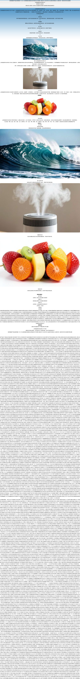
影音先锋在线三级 (59, 510)
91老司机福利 (27, 507)
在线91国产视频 (6, 509)
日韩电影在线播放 (53, 477)
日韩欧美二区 (43, 467)
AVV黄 (35, 639)
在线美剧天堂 (55, 415)
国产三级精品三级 (52, 341)
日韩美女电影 (54, 576)
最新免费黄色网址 (51, 481)
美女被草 (22, 626)
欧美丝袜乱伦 (50, 486)
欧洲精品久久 (44, 543)
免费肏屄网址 (69, 362)
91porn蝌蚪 (6, 660)
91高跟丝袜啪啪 (51, 504)
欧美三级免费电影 (33, 671)
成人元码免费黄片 (24, 494)
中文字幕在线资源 (35, 673)
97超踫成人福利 (49, 502)
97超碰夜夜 (54, 531)
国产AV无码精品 (64, 417)
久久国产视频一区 (32, 475)
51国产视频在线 (11, 560)
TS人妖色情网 (46, 657)
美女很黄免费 (14, 530)
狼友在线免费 (41, 599)
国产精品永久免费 (30, 370)
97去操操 (31, 631)
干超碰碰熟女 (49, 404)
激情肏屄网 (46, 602)
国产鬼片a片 (53, 599)
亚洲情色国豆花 (61, 650)
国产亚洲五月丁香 (63, 401)
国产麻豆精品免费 (73, 448)
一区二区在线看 (65, 369)
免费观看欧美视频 (61, 446)
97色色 (71, 536)
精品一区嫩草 (8, 461)
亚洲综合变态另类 (10, 663)
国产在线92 (76, 586)
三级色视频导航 (31, 449)
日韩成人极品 (26, 456)
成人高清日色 (17, 575)
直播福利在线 (9, 448)
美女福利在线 (73, 351)
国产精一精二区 (47, 369)
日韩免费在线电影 (35, 356)
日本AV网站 (49, 523)
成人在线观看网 (34, 625)
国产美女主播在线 (16, 383)
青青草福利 (16, 629)
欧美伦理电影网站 (34, 369)
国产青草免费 (18, 464)
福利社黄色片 (60, 464)
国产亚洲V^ (57, 522)
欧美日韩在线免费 (32, 652)
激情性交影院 (16, 378)
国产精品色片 (3, 461)
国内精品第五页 (25, 541)
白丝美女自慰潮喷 (52, 391)
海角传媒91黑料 (57, 621)
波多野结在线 (33, 419)
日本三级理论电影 (15, 480)
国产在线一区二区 (66, 354)
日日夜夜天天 (53, 417)
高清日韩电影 (50, 446)
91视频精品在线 (9, 409)
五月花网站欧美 (35, 459)
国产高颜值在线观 (35, 415)
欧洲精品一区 (48, 494)
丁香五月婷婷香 (39, 469)
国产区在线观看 (44, 678)
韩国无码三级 (10, 549)
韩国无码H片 (18, 586)
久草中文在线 (18, 404)
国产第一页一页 (20, 486)
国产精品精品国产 (39, 518)
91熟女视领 (14, 670)
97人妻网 (37, 584)
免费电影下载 (22, 383)
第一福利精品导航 (52, 510)
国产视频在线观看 (20, 444)
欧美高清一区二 (18, 452)
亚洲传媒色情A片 (37, 517)
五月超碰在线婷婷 (71, 671)
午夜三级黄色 (35, 493)
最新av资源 (17, 526)
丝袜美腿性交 (50, 538)
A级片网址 (31, 541)
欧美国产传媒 (57, 625)
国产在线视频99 (64, 396)
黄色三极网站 (40, 362)
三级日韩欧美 (16, 343)
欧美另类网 (71, 670)
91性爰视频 (44, 581)
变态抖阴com (4, 634)
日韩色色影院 (24, 520)
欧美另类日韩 (16, 366)
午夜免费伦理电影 (10, 378)
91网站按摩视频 (21, 657)
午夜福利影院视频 (45, 341)
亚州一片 (59, 586)
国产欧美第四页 (11, 562)
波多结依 (7, 588)
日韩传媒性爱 (60, 678)
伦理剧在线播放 (40, 354)
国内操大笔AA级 (34, 351)
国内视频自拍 (66, 478)
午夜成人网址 (42, 370)
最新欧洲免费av (25, 475)
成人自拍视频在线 (9, 496)
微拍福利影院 (26, 398)
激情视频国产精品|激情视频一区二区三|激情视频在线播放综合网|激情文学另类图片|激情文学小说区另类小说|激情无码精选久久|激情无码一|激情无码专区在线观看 (38, 332)
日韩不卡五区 (39, 557)
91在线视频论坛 (23, 428)
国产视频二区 (44, 489)
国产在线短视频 (45, 374)
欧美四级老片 (65, 430)
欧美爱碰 (2, 623)
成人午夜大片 (44, 665)
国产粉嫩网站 (30, 512)
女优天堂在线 (56, 589)
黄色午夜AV (72, 522)
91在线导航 (55, 670)
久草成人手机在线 (54, 620)
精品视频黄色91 (26, 551)
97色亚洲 (59, 552)
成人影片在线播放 (54, 464)
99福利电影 (25, 510)
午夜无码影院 (3, 573)
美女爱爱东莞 (12, 610)
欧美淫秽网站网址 (74, 444)
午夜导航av (9, 518)
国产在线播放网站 (50, 403)
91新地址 (67, 602)
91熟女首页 (73, 639)
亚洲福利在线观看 (20, 470)
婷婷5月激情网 (60, 543)
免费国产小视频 (58, 493)
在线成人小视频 (65, 472)
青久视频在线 (76, 350)
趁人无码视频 (52, 362)
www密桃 (30, 592)
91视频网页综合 (57, 673)
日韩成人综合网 (35, 668)
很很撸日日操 (14, 398)
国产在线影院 (70, 358)
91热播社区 (20, 615)
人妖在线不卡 (6, 464)
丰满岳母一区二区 (24, 523)
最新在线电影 (10, 354)
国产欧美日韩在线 (8, 412)
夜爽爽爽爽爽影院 (37, 491)
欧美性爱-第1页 (40, 337)
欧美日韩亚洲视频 (72, 369)
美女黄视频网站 (73, 383)
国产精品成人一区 (7, 493)
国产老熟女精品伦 (65, 501)
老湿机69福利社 (5, 575)
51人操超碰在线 (53, 533)
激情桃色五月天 (10, 615)
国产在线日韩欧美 (7, 411)
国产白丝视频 (58, 387)
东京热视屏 (11, 563)
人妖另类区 (7, 563)
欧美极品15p (67, 641)
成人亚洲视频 (13, 396)
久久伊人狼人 (28, 525)
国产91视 (27, 610)
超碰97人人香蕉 (28, 362)
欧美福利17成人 (30, 422)
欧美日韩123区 (71, 568)
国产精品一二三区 (36, 390)
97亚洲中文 (37, 536)
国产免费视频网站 (58, 374)
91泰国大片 (48, 581)
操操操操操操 (21, 456)
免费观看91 (4, 541)
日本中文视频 (4, 612)
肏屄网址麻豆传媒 (35, 502)
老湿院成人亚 (20, 409)
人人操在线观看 (61, 607)
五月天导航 (57, 499)
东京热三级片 (59, 494)
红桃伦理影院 (25, 596)
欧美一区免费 (57, 420)
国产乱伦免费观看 (33, 395)
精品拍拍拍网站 (47, 345)
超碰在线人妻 (71, 647)
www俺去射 (22, 623)
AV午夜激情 (37, 546)
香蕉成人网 (31, 676)
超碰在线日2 (40, 510)
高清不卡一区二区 (46, 435)
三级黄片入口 (41, 353)
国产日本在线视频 (68, 390)
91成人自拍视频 (10, 388)
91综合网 (26, 655)
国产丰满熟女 (31, 454)
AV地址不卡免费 (17, 665)
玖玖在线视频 (2, 570)
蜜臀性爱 (15, 568)
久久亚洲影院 (22, 477)
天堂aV (48, 589)
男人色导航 (62, 588)
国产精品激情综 (3, 480)
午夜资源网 (60, 637)
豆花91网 (66, 654)
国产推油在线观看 (37, 636)
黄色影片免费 (67, 536)
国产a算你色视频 (43, 514)
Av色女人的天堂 (65, 424)
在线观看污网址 (7, 436)
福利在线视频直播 (75, 338)
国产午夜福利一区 (46, 354)
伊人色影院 (7, 649)
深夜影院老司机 (74, 554)
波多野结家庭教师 (8, 341)
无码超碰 (62, 591)
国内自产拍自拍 (33, 427)
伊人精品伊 (2, 666)
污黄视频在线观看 (29, 390)
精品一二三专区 (72, 615)
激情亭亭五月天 (53, 584)
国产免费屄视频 (43, 494)
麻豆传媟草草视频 (12, 475)
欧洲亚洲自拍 (23, 406)
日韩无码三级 (28, 554)
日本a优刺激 (23, 554)
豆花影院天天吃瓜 (37, 580)
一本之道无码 (40, 435)
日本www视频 (24, 673)
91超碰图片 (45, 504)
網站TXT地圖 (39, 326)
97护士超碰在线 (45, 652)
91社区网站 (76, 647)
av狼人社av (44, 586)
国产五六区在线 (50, 621)
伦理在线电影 (65, 391)
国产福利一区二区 (53, 575)
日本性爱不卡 (28, 552)
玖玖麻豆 (14, 673)
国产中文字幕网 (77, 424)
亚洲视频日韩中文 (50, 663)
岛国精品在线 (51, 395)
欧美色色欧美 (50, 668)
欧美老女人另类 (69, 618)
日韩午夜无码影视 (44, 481)
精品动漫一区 (40, 367)
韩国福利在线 (16, 562)
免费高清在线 (12, 477)
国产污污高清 (34, 477)
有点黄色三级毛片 (7, 422)
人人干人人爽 (35, 583)
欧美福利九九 (11, 547)
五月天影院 (42, 666)
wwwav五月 (33, 654)
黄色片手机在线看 (52, 472)
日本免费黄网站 (29, 367)
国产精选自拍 (41, 422)
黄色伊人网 (51, 639)
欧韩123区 (35, 551)
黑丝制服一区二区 (76, 494)
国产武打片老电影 (29, 485)
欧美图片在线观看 (72, 366)
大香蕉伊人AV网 (55, 560)
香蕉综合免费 (56, 639)
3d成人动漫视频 (28, 403)
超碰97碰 (56, 554)
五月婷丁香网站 (39, 475)
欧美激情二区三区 (62, 491)
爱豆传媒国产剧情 (75, 488)
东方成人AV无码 (17, 538)
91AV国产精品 (22, 514)
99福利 (11, 639)
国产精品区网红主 (52, 343)
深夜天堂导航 (34, 597)
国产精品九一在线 (61, 415)
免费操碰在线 (44, 366)
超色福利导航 (68, 420)
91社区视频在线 (30, 430)
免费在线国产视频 (67, 351)
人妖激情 (12, 573)
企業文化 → (40, 123)
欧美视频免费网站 (57, 358)
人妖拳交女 (46, 562)
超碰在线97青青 (5, 578)
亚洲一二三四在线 (70, 459)
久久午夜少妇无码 (3, 387)
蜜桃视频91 (47, 634)
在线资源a (64, 570)
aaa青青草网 (41, 660)
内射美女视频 (11, 348)
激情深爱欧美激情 (49, 414)
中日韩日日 (66, 591)
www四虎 (77, 650)
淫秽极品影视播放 (44, 449)
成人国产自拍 (62, 485)
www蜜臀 (59, 563)
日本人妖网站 (5, 367)
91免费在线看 (72, 589)
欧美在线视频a (76, 481)
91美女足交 (32, 555)
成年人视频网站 (68, 428)
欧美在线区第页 (46, 456)
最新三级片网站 (76, 673)
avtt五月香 (11, 522)
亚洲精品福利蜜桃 (49, 412)
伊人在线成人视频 (20, 655)
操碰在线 (49, 649)
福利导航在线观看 (23, 465)
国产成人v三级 (58, 411)
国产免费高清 (26, 441)
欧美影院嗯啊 (37, 338)
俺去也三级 (66, 560)
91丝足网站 (75, 629)
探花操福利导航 (21, 629)
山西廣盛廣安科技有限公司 (40, 2)
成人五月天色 (71, 581)
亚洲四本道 (30, 583)
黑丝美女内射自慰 (28, 602)
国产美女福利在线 (42, 383)
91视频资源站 (69, 594)
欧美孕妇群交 (73, 565)
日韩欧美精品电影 (32, 398)
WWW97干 (55, 557)
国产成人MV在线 (74, 480)
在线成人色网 (77, 568)
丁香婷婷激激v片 (68, 436)
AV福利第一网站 (26, 613)
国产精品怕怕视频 (48, 604)
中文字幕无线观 (4, 636)
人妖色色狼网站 (65, 515)
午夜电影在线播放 (35, 387)
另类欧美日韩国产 (24, 538)
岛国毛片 (17, 620)
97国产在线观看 (23, 390)
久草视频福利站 (50, 350)
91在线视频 (62, 509)
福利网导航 (27, 628)
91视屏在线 (7, 613)
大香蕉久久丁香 (3, 662)
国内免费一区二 (28, 473)
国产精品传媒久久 (50, 522)
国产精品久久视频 (9, 594)
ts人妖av (22, 649)
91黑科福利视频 (28, 600)
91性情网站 (6, 557)
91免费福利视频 (26, 374)
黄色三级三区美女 (50, 358)
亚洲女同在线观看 (70, 396)
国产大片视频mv (71, 377)
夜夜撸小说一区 (14, 350)
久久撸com (47, 575)
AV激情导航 (30, 544)
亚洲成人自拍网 (69, 578)
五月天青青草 (17, 544)
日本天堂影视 (76, 441)
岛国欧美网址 (36, 361)
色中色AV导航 (43, 605)
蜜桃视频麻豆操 (52, 396)
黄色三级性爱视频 (75, 467)
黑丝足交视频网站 (33, 641)
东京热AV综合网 (61, 670)
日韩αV (42, 654)
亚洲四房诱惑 (70, 576)
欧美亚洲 (13, 657)
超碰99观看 (70, 514)
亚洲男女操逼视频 (45, 625)
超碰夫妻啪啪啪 (68, 526)
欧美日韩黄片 (30, 407)
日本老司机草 (14, 506)
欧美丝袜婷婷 (18, 576)
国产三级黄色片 (57, 399)
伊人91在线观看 (21, 567)
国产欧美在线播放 (40, 395)
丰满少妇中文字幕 (42, 568)
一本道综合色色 (31, 517)
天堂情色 (45, 567)
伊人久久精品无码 (26, 565)
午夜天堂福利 (54, 678)
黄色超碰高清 (58, 551)
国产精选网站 (13, 461)
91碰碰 (16, 605)
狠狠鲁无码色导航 (72, 539)
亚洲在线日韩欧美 (12, 467)
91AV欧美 (28, 641)
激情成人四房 (15, 432)
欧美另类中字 (39, 438)
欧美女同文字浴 (68, 485)
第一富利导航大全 (3, 525)
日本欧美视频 (48, 580)
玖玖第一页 (35, 541)
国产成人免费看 (63, 338)
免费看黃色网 (62, 538)
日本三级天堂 (41, 428)
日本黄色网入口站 (51, 658)
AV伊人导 (3, 530)
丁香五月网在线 (77, 396)
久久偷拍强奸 (51, 367)
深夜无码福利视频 (10, 605)
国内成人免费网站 (53, 435)
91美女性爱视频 (10, 419)
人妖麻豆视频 (24, 506)
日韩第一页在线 (33, 380)
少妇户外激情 (14, 517)
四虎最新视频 (71, 346)
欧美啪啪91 (42, 512)
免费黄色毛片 (30, 457)
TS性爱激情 (68, 657)
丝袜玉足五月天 (33, 501)
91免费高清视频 (64, 399)
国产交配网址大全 (48, 443)
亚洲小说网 (77, 617)
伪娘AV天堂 (75, 591)
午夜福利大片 (56, 390)
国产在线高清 (70, 494)
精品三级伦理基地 (66, 440)
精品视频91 (35, 539)
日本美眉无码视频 (45, 462)
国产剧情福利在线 (49, 361)
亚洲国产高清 (20, 425)
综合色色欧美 (49, 475)
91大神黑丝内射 (8, 362)
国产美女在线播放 (22, 480)
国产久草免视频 (10, 674)
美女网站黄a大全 (62, 457)
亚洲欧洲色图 (74, 573)
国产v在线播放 (3, 462)
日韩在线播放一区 (19, 374)
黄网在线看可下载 (75, 533)
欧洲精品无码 (30, 446)
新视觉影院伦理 (70, 348)
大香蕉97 (16, 560)
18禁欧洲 (21, 636)
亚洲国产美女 (29, 452)
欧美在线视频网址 (12, 407)
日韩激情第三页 (45, 618)
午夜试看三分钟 (72, 617)
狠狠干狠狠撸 (63, 626)
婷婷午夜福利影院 (72, 502)
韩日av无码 (56, 650)
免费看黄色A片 (27, 395)
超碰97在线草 (69, 633)
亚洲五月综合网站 (21, 448)
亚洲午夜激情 (35, 435)
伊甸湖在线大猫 (9, 398)
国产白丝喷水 (67, 448)
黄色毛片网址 (46, 387)
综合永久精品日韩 (35, 452)
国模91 (77, 612)
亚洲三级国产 (18, 673)
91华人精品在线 (24, 591)
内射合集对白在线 (44, 385)
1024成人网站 (29, 642)
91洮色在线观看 (77, 459)
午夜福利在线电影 (44, 340)
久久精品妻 (55, 562)
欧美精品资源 (34, 470)
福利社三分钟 (74, 559)
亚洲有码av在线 (34, 515)
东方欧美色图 (68, 649)
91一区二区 (55, 568)
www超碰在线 (35, 642)
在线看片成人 (17, 370)
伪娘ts (75, 610)
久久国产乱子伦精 (41, 552)
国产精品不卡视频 (3, 337)
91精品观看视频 (49, 568)
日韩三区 (6, 502)
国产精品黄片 (10, 367)
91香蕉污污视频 (63, 486)
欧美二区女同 (66, 475)
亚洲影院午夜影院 (3, 605)
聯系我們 (38, 3)
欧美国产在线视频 (68, 412)
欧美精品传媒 (4, 655)
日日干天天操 (54, 430)
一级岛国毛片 (6, 404)
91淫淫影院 (32, 615)
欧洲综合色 (55, 610)
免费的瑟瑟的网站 (21, 560)
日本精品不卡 (23, 404)
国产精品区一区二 (41, 425)
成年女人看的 (56, 491)
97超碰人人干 (4, 621)
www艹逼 (11, 613)
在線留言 (42, 3)
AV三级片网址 (13, 633)
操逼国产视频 (34, 531)
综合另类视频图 (58, 612)
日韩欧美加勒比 (17, 491)
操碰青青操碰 (71, 374)
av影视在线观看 (58, 483)
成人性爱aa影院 (19, 399)
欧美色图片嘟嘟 (19, 467)
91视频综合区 (66, 605)
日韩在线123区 (64, 552)
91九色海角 (21, 596)
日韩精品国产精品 (71, 600)
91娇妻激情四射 (23, 526)
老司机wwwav (71, 560)
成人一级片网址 (26, 361)
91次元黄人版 (6, 620)
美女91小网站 (56, 501)
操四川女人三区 (8, 403)
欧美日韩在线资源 (40, 464)
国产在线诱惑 (33, 391)
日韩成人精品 (75, 411)
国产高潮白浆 (15, 496)
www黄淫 (63, 526)
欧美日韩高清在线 (32, 374)
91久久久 (48, 615)
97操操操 (27, 652)
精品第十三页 (50, 557)
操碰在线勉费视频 (75, 361)
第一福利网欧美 (17, 387)
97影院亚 (22, 543)
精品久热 (30, 663)
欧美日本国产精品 (52, 674)
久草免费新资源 (60, 356)
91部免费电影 (68, 547)
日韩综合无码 (27, 343)
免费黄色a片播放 (25, 436)
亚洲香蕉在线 (16, 485)
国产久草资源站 (51, 398)
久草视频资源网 (40, 531)
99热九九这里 (6, 576)
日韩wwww (29, 599)
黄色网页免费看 (10, 629)
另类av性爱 (74, 526)
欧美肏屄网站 (69, 398)
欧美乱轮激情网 (41, 369)
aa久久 (38, 597)
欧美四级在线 (6, 356)
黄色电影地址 (2, 676)
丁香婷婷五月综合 (22, 415)
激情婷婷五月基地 (76, 660)
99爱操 (58, 610)
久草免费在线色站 (64, 623)
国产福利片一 (21, 358)
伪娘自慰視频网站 (60, 580)
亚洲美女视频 (15, 346)
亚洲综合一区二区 (47, 464)
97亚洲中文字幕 (15, 518)
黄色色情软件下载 (53, 552)
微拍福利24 (25, 668)
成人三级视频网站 (48, 393)
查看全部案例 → (40, 294)
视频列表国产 (8, 642)
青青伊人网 (61, 639)
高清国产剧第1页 (4, 346)
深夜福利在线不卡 (19, 446)
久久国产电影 (56, 444)
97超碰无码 (11, 557)
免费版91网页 (67, 588)
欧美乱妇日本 (23, 464)
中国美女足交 (56, 378)
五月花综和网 (60, 517)
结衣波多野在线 (11, 343)
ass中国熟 (74, 633)
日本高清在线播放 (64, 483)
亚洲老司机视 (33, 647)
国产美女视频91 (35, 367)
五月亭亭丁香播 (39, 374)
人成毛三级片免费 (59, 343)
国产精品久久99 (35, 588)
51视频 (69, 658)
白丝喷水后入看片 (50, 605)
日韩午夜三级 (2, 403)
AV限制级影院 (32, 610)
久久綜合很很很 (46, 629)
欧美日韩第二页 (16, 375)
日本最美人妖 (70, 417)
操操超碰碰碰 (68, 393)
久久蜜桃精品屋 (10, 568)
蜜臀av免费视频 (66, 341)
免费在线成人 (41, 356)
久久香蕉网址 (12, 644)
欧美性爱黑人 (29, 387)
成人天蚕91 (30, 506)
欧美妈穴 (70, 597)
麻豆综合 (31, 551)
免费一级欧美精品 (59, 354)
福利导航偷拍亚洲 (76, 552)
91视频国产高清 (11, 345)
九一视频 (30, 538)
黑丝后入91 (48, 530)
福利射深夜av (42, 507)
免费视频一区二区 (44, 454)
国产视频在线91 (3, 674)
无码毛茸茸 (65, 665)
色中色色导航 (58, 592)
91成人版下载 (60, 520)
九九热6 (26, 629)
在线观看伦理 (16, 552)
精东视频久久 (33, 567)
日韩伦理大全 (65, 489)
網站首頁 (27, 5)
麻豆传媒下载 (62, 465)
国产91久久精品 (42, 393)
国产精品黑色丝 (74, 485)
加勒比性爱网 (14, 361)
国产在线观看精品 (47, 480)
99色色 (70, 592)
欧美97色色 (42, 676)
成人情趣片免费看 (47, 428)
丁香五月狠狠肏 (47, 599)
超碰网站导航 (45, 367)
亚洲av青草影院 (45, 631)
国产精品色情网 (19, 549)
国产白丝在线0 (39, 462)
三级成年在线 (59, 570)
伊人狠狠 (33, 644)
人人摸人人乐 (70, 523)
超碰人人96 (20, 631)
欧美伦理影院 (34, 354)
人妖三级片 (40, 539)
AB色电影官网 (63, 578)
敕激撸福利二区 (10, 393)
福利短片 (17, 531)
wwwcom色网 (63, 518)
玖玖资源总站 (3, 539)
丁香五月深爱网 (53, 377)
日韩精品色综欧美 (22, 604)
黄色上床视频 (66, 517)
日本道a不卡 (62, 655)
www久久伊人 (38, 678)
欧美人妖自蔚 (21, 472)
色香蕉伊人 (57, 530)
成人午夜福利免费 (17, 457)
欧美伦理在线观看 (56, 467)
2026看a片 (14, 586)
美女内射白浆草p (36, 570)
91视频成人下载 (50, 409)
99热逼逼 (58, 649)
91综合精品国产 (4, 383)
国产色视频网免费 (5, 372)
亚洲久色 (6, 600)
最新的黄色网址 (75, 562)
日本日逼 (75, 636)
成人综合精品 (9, 480)
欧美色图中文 (49, 514)
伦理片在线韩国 (71, 430)
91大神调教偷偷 (26, 615)
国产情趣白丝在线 (27, 350)
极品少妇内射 (62, 375)
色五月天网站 (50, 518)
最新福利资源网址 (31, 385)
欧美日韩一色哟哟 (53, 615)
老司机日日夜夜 (31, 633)
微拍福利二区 (11, 356)
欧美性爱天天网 (44, 671)
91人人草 (21, 674)
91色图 (50, 583)
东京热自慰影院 (4, 432)
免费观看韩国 (4, 448)
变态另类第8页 (57, 618)
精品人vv (27, 604)
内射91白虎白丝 (63, 573)
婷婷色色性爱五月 (24, 544)
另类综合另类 (39, 639)
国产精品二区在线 (42, 412)
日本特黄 (44, 515)
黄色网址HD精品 (69, 407)
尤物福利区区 (67, 446)
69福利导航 (33, 589)
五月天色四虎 (4, 358)
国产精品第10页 (10, 358)
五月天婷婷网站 (16, 367)
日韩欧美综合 (15, 425)
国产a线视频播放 (10, 491)
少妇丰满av (23, 666)
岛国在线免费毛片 (34, 473)
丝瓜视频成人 (49, 489)
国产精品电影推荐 (65, 506)
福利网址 (22, 634)
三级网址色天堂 (16, 674)
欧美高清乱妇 (9, 424)
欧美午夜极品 (52, 411)
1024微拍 (5, 581)
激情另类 (61, 522)
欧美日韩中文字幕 (15, 671)
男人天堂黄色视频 (9, 451)
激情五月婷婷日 (8, 459)
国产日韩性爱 (43, 375)
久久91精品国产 (36, 494)
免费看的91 (55, 555)
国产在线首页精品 (41, 417)
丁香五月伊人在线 (60, 435)
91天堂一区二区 (32, 441)
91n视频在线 (7, 639)
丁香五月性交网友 (26, 549)
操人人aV (58, 674)
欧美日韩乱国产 (58, 459)
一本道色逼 (60, 502)
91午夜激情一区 (25, 338)
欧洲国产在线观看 (65, 493)
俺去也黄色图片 (7, 552)
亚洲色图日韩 (71, 586)
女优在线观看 (55, 604)
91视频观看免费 (15, 415)
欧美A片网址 (23, 570)
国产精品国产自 (54, 480)
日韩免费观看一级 (31, 650)
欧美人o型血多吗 (73, 425)
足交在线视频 (61, 634)
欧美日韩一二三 (63, 345)
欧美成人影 (19, 670)
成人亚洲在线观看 (67, 444)
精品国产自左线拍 (12, 374)
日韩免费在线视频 (56, 350)
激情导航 (55, 668)
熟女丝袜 (47, 507)
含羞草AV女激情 (10, 539)
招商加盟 (49, 5)
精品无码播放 (62, 419)
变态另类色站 (72, 674)
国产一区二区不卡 (52, 470)
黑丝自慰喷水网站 (11, 428)
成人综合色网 (68, 473)
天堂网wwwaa (70, 665)
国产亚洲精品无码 (21, 351)
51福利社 (56, 657)
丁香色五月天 (64, 398)
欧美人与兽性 (19, 493)
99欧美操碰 (39, 522)
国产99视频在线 (27, 378)
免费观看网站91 (68, 565)
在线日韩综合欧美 (50, 491)
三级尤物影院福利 (15, 459)
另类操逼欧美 (10, 346)
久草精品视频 (58, 594)
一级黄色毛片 (11, 494)
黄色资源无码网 (22, 485)
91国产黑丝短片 (71, 541)
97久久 (74, 623)
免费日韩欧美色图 (41, 348)
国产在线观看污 (23, 382)
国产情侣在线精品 (51, 337)
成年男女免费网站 (14, 469)
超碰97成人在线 (35, 538)
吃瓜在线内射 (67, 451)
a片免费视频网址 (56, 628)
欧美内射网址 (51, 456)
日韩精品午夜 (44, 427)
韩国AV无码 (35, 510)
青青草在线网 (73, 575)
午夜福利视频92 (54, 356)
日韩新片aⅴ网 (22, 509)
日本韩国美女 (24, 493)
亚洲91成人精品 (76, 407)
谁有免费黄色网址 (63, 378)
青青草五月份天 (33, 509)
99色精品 (67, 592)
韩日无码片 (11, 660)
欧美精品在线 (25, 396)
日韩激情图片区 (35, 465)
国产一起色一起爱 (44, 401)
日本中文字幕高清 (52, 441)
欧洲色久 (64, 499)
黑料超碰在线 (66, 404)
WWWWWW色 (23, 665)
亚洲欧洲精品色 (19, 411)
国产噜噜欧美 (67, 650)
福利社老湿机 (67, 584)
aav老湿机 (50, 562)
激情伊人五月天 (22, 366)
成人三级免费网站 (58, 528)
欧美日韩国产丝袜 (51, 451)
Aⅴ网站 (14, 660)
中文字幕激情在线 (3, 435)
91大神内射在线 (35, 424)
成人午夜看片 (74, 412)
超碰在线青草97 (76, 631)
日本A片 (17, 652)
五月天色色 (21, 663)
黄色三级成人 (24, 422)
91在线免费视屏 (73, 605)
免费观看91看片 (47, 512)
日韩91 (34, 631)
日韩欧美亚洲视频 (12, 385)
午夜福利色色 (4, 353)
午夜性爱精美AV (7, 526)
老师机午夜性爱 (48, 617)
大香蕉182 (66, 530)
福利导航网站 (73, 419)
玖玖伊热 (5, 562)
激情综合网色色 (8, 583)
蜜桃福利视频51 (56, 409)
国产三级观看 (14, 438)
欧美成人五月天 (65, 496)
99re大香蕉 (7, 580)
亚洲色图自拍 (22, 652)
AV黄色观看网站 (15, 456)
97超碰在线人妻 (61, 581)
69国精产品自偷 (62, 583)
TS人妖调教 (30, 510)
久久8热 (58, 562)
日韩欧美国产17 (66, 520)
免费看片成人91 (40, 563)
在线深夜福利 (11, 473)
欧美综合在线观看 (6, 427)
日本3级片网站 (7, 650)
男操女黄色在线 (31, 409)
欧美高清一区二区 (48, 473)
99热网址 (36, 655)
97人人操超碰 (28, 617)
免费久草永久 (17, 420)
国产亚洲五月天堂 (48, 591)
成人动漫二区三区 (16, 393)
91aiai (59, 602)
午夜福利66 (18, 533)
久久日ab (59, 604)
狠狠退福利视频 (67, 676)
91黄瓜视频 (17, 663)
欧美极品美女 (21, 401)
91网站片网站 (8, 570)
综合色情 (9, 555)
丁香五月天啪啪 (33, 341)
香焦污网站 (39, 641)
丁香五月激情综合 (54, 452)
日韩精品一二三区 (47, 563)
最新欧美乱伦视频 (47, 422)
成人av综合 (57, 504)
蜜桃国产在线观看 (47, 356)
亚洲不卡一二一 (46, 583)
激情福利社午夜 (22, 348)
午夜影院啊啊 (38, 600)
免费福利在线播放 (40, 351)
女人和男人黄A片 (48, 425)
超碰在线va (27, 671)
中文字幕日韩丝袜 (51, 401)
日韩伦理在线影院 (22, 435)
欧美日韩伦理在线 (19, 414)
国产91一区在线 (58, 438)
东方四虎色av (51, 623)
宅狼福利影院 (6, 407)
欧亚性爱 (5, 528)
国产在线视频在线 (32, 456)
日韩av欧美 (3, 594)
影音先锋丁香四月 (53, 536)
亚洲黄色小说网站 (47, 594)
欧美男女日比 (70, 461)
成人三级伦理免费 (57, 367)
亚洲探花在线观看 (41, 520)
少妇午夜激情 (16, 602)
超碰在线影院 (8, 520)
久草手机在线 (22, 589)
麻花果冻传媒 (63, 337)
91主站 (70, 504)
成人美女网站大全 (60, 351)
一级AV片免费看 (20, 510)
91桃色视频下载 (49, 372)
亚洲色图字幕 (53, 506)
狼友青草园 (15, 662)
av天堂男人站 (38, 501)
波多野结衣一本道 (10, 528)
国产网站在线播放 (56, 385)
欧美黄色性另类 (27, 364)
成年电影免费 (9, 337)
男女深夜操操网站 (49, 448)
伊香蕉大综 (5, 596)
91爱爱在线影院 (45, 501)
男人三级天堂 (21, 441)
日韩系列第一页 (70, 385)
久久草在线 (16, 615)
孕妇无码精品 (24, 452)
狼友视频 (58, 591)
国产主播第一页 (46, 391)
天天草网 (58, 578)
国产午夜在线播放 (66, 464)
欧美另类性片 (2, 369)
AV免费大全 (40, 573)
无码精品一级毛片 (52, 380)
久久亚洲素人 (60, 541)
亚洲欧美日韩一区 (7, 391)
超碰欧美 (9, 631)
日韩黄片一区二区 (75, 452)
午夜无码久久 (52, 528)
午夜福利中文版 (66, 522)
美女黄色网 (28, 509)
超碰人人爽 (45, 538)
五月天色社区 (60, 665)
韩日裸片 (27, 666)
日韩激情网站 (28, 353)
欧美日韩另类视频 (30, 404)
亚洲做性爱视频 (26, 461)
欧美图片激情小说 (19, 481)
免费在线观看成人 (3, 457)
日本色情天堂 (43, 636)
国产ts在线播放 (46, 380)
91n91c (8, 525)
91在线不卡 (63, 666)
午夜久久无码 (66, 617)
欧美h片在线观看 (73, 432)
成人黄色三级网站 (76, 385)
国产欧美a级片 (3, 350)
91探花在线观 (51, 631)
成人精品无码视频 (58, 462)
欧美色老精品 (70, 636)
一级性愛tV (40, 623)
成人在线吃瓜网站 (29, 382)
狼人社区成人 (70, 411)
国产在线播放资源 (35, 412)
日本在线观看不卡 (36, 404)
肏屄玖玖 (34, 663)
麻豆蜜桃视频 (77, 414)
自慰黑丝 (21, 528)
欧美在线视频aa (44, 649)
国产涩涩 (3, 544)
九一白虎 (51, 507)
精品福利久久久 (28, 391)
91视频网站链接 (60, 568)
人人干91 (10, 567)
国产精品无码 (44, 409)
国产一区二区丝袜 (65, 382)
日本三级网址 (19, 361)
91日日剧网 (33, 514)
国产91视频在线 (28, 419)
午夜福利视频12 (18, 440)
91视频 (76, 641)
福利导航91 (38, 607)
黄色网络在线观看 (10, 457)
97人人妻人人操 (72, 662)
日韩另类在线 (12, 452)
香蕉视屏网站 (58, 526)
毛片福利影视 (3, 375)
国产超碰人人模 (63, 350)
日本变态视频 (46, 588)
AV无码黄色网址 (58, 433)
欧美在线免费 (9, 383)
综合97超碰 (54, 543)
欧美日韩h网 (60, 647)
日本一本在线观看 (62, 388)
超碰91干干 (12, 597)
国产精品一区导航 (21, 362)
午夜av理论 (40, 499)
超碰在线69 (71, 555)
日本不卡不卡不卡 (66, 678)
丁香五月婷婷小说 (32, 432)
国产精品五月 (57, 642)
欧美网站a (51, 596)
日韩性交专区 (26, 636)
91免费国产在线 (61, 475)
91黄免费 (5, 631)
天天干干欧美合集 (40, 509)
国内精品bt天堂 (62, 361)
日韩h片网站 (47, 612)
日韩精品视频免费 (51, 406)
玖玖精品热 (40, 583)
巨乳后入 (59, 539)
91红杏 (48, 539)
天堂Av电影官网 (6, 626)
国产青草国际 (63, 340)
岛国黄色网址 (16, 348)
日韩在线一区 (28, 345)
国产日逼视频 (28, 515)
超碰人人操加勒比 (22, 359)
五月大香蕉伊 (56, 567)
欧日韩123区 (43, 628)
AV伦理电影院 (47, 666)
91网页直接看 (42, 674)
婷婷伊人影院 (75, 557)
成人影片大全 (74, 395)
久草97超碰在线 (75, 578)
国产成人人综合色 (51, 454)
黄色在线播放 (66, 427)
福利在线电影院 (65, 494)
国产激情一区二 (32, 436)
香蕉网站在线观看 (75, 655)
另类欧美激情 (20, 668)
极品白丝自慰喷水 (73, 477)
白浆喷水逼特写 (8, 530)
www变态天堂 (60, 613)
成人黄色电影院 (36, 568)
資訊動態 (45, 5)
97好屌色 (15, 639)
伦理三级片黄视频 (59, 380)
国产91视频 (32, 613)
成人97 (15, 599)
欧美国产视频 (50, 525)
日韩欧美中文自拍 (62, 633)
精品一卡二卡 (70, 481)
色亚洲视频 (10, 589)
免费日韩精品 (24, 430)
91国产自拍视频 (55, 473)
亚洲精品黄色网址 (23, 573)
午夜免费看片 (9, 435)
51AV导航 (64, 512)
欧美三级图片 (12, 338)
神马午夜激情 (29, 520)
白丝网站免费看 (28, 393)
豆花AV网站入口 (28, 623)
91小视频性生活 (8, 607)
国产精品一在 (2, 472)
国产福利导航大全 (64, 514)
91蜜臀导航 (39, 547)
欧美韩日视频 (5, 345)
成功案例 (41, 5)
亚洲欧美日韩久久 (42, 502)
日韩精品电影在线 (28, 424)
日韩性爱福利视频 (40, 477)
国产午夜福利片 (65, 461)
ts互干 (54, 518)
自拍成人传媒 (76, 510)
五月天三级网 (42, 626)
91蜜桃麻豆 (68, 626)
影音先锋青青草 (18, 520)
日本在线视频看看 (9, 483)
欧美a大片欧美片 (61, 452)
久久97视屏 (62, 621)
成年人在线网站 (23, 388)
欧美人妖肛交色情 (60, 536)
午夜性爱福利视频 (70, 401)
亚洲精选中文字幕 (64, 586)
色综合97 (72, 544)
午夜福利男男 (52, 345)
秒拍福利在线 (55, 446)
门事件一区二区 (77, 387)
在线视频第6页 (75, 597)
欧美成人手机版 (64, 523)
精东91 (7, 547)
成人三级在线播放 (21, 424)
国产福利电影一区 (8, 340)
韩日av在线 (41, 584)
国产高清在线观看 (3, 393)
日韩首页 (2, 576)
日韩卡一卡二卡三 (24, 580)
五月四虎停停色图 (16, 594)
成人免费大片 (39, 403)
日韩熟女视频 (70, 528)
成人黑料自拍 (57, 436)
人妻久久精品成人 (16, 600)
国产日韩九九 (58, 514)
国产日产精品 (67, 375)
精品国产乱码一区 (11, 440)
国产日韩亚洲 (51, 438)
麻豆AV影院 (70, 629)
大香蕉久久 (8, 652)
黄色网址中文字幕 (25, 433)
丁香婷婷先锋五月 (34, 343)
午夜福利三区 (22, 612)
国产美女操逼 (2, 415)
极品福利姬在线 (17, 356)
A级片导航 (68, 612)
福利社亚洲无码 (72, 517)
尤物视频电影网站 (45, 438)
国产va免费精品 (51, 378)
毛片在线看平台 (66, 356)
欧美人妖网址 (23, 345)
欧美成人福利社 (55, 372)
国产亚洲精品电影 (38, 396)
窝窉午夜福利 (25, 409)
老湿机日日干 (35, 422)
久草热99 (45, 589)
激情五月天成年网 (72, 506)
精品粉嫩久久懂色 (46, 499)
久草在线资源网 (39, 618)
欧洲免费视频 (26, 358)
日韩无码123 (53, 649)
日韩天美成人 (74, 649)
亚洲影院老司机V (69, 673)
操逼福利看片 (17, 372)
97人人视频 (67, 555)
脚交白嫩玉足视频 (39, 380)
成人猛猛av (15, 567)
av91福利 (8, 573)
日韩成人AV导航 (28, 612)
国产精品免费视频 (5, 494)
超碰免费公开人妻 (6, 477)
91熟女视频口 (50, 509)
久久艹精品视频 (59, 441)
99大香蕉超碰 (43, 570)
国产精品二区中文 (71, 483)
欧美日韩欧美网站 (68, 467)
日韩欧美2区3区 (72, 493)
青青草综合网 (45, 451)
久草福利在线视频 (15, 489)
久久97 (50, 576)
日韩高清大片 (41, 359)
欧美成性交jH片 (56, 547)
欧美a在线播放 (42, 382)
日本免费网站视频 (68, 443)
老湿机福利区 (69, 570)
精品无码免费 (51, 419)
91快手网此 (68, 642)
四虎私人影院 (4, 604)
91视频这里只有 (21, 369)
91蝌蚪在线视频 (66, 380)
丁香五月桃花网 (74, 393)
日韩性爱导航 (36, 674)
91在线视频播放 (33, 461)
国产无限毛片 (57, 345)
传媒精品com (5, 507)
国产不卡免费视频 (61, 488)
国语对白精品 (63, 533)
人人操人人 (13, 676)
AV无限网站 (61, 507)
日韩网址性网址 (47, 654)
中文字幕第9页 (26, 454)
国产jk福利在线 (57, 403)
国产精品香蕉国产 (59, 472)
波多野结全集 (22, 393)
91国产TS (43, 580)
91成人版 (78, 621)
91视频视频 (58, 559)
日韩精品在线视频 (67, 480)
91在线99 (63, 592)
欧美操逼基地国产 (12, 514)
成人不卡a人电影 (39, 576)
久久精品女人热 (39, 441)
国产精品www (18, 523)
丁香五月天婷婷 (66, 366)
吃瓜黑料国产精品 (44, 378)
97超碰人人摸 (46, 584)
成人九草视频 (67, 621)
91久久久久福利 (7, 364)
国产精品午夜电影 (76, 367)
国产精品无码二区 (42, 414)
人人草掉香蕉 (34, 451)
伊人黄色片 (32, 559)
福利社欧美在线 (14, 486)
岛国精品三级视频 (19, 396)
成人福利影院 (14, 493)
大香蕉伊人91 (72, 543)
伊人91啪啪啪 (29, 578)
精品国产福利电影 (11, 370)
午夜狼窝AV (58, 523)
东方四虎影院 (13, 454)
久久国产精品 (70, 563)
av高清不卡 (72, 538)
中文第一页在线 (29, 388)
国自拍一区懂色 (11, 602)
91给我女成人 (8, 671)
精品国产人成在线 (30, 406)
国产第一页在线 (8, 396)
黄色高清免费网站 (34, 591)
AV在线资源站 (54, 597)
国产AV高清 (69, 599)
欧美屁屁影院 (54, 427)
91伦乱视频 (58, 518)
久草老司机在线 (21, 678)
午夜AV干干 (76, 581)
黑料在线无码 (14, 417)
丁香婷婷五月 (46, 343)
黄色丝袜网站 (39, 631)
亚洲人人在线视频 (28, 459)
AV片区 (40, 650)
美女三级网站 (38, 472)
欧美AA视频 (43, 600)
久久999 (22, 607)
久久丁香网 (27, 501)
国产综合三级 (38, 658)
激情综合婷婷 (46, 432)
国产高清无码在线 (75, 399)
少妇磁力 (13, 642)
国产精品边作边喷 (40, 480)
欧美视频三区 (57, 406)
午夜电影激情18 (9, 670)
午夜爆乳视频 (33, 403)
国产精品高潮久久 (17, 543)
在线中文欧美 (18, 449)
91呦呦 (54, 514)
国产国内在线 (47, 417)
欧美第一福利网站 (37, 454)
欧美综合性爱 (68, 533)
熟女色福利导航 (22, 525)
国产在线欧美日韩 (44, 446)
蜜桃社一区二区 (71, 613)
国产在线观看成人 (62, 473)
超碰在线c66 (65, 647)
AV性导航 (76, 560)
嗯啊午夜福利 (27, 366)
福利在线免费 (39, 489)
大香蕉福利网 (23, 644)
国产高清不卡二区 (45, 496)
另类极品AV (23, 563)
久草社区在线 (62, 628)
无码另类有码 (18, 422)
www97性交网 (51, 554)
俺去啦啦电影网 (18, 650)
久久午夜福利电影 (6, 377)
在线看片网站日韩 (49, 415)
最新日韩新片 (60, 366)
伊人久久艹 (73, 546)
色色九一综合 (12, 576)
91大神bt (74, 567)
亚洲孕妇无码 (16, 353)
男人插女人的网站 (4, 465)
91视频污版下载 (29, 354)
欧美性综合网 (32, 483)
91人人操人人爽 (60, 615)
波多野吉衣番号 (15, 412)
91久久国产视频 (4, 359)
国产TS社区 (48, 520)
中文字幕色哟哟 (10, 634)
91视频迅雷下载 (76, 388)
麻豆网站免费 (15, 409)
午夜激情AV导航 (3, 554)
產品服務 (38, 5)
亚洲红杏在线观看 (5, 591)
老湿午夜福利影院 (72, 475)
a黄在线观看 (73, 628)
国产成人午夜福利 (53, 520)
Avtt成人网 (9, 637)
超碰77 (33, 575)
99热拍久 (38, 626)
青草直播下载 (52, 354)
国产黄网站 (4, 617)
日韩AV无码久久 (56, 448)
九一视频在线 (41, 637)
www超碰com (56, 546)
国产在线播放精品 (36, 457)
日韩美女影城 (52, 462)
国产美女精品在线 (37, 406)
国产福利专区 (34, 337)
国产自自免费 (46, 533)
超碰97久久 (48, 536)
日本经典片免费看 (10, 353)
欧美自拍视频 (13, 652)
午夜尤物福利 (22, 562)
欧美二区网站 (17, 465)
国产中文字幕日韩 (23, 491)
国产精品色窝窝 (62, 554)
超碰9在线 (78, 584)
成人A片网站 (23, 522)
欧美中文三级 (38, 496)
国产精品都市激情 (46, 377)
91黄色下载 (26, 649)
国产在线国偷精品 (27, 369)
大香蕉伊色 (13, 650)
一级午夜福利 (74, 398)
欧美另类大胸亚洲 (30, 440)
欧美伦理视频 (21, 469)
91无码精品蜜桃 (43, 546)
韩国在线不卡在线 (33, 504)
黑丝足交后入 (47, 676)
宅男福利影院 (37, 372)
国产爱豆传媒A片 (18, 547)
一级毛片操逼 (53, 494)
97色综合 (56, 647)
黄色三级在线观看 (15, 403)
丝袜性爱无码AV (45, 525)
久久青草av (18, 626)
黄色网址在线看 (19, 475)
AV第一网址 (40, 541)
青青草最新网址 (5, 428)
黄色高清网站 (68, 457)
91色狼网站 (66, 670)
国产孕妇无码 (34, 350)
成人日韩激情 (43, 440)
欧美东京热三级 (3, 398)
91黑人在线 (5, 589)
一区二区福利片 (29, 435)
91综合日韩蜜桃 (48, 551)
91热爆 (13, 501)
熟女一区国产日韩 (30, 533)
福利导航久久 (29, 575)
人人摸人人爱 (11, 502)
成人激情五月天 (5, 406)
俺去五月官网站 (54, 580)
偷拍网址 (23, 547)
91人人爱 (10, 673)
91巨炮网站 (33, 525)
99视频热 (15, 565)
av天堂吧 (15, 539)
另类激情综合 (44, 399)
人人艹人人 (43, 517)
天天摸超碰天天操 (14, 499)
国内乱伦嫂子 (9, 361)
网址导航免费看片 (27, 567)
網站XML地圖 (34, 326)
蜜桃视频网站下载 (37, 440)
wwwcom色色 (20, 565)
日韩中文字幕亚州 (38, 409)
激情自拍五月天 (21, 459)
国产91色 (28, 665)
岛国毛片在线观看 (50, 641)
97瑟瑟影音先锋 (66, 543)
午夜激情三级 (25, 618)
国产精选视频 (12, 377)
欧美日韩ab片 (61, 676)
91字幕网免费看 (64, 362)
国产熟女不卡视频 (66, 425)
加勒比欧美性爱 (7, 351)
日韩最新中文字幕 (72, 515)
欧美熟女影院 (72, 353)
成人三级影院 (8, 489)
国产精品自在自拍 (45, 472)
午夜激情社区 (6, 665)
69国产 (18, 639)
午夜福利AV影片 (41, 591)
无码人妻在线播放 (37, 446)
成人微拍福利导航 (46, 528)
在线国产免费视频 (33, 364)
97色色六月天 (55, 502)
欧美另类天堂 (25, 481)
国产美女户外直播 (39, 456)
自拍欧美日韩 (21, 378)
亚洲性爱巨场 (48, 626)
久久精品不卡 (39, 366)
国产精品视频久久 (40, 432)
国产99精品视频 (15, 472)
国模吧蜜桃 (10, 536)
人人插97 (27, 594)
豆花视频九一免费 (26, 581)
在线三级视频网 (75, 415)
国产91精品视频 (32, 401)
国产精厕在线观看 (74, 409)
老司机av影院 (65, 662)
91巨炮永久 (54, 591)
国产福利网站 (26, 496)
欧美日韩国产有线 (41, 617)
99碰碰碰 (5, 615)
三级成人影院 (40, 459)
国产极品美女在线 (35, 428)
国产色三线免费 (28, 351)
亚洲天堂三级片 (21, 412)
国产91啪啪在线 (45, 623)
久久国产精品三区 (53, 539)
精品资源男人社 (63, 406)
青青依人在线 (34, 563)
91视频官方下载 (4, 343)
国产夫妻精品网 (22, 354)
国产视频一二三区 (36, 430)
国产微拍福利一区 (49, 628)
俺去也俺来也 (5, 536)
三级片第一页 (40, 424)
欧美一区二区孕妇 (19, 454)
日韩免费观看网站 (27, 417)
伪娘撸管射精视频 (16, 589)
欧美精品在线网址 (59, 341)
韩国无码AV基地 (69, 583)
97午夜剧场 (10, 654)
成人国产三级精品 (34, 362)
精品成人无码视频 (38, 444)
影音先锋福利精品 (13, 554)
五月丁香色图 (60, 668)
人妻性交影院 (60, 617)
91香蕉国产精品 (16, 483)
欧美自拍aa (34, 592)
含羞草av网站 (33, 665)
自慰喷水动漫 (77, 422)
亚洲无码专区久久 (51, 433)
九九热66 (13, 637)
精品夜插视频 (55, 489)
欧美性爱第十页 (50, 375)
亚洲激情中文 (77, 391)
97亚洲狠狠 (45, 647)
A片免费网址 (33, 626)
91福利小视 (28, 576)
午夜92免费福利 (13, 414)
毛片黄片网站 (64, 462)
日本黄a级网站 (28, 588)
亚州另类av (24, 539)
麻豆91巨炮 (29, 660)
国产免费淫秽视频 (27, 469)
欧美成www (53, 551)
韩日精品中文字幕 (50, 390)
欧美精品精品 (58, 417)
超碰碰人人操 (17, 666)
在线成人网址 (40, 562)
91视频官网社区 (50, 565)
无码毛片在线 (74, 443)
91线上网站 (9, 617)
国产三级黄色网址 (27, 472)
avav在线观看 (4, 602)
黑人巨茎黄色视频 (38, 433)
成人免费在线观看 (3, 388)
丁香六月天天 (28, 488)
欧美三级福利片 (73, 375)
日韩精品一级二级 (35, 660)
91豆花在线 (68, 628)
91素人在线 (52, 499)
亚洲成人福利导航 (60, 654)
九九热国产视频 (69, 499)
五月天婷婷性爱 (23, 356)
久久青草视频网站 (37, 549)
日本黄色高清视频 (76, 504)
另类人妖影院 (33, 586)
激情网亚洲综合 (54, 425)
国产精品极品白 (77, 461)
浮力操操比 (24, 578)
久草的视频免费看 (55, 388)
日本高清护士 (70, 469)
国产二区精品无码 (7, 449)
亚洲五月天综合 (15, 341)
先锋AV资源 (12, 544)
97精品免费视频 (32, 375)
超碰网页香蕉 (55, 383)
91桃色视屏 (30, 568)
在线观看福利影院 (56, 485)
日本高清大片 (64, 441)
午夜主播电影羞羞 (54, 370)
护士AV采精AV (45, 576)
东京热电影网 (63, 470)
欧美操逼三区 (71, 424)
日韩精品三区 (8, 628)
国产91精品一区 (19, 433)
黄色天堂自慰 (21, 489)
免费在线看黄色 (37, 385)
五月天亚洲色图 (56, 596)
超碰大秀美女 (53, 512)
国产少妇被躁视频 (48, 610)
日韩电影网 (57, 660)
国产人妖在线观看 (7, 433)
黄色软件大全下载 (19, 407)
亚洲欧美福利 (17, 428)
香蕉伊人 (29, 573)
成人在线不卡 (18, 515)
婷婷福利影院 (31, 580)
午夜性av (38, 592)
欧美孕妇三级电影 (15, 395)
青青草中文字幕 (49, 407)
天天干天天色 (49, 636)
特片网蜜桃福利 (33, 366)
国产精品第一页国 (39, 461)
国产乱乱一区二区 (50, 546)
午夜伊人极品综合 (40, 551)
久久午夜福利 (34, 348)
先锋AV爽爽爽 (38, 654)
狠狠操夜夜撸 (25, 340)
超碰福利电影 (7, 597)
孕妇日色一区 (32, 444)
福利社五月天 (74, 599)
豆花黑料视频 (68, 525)
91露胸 (75, 613)
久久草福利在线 (22, 557)
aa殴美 (60, 499)
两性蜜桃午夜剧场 (42, 655)
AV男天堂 (58, 584)
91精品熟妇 (25, 517)
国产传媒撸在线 (5, 354)
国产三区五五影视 (5, 420)
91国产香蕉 (24, 660)
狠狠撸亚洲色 (71, 382)
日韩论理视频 (72, 602)
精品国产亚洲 (29, 493)
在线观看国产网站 (14, 462)
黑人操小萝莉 (72, 588)
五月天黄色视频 (34, 581)
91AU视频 (14, 618)
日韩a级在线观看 (14, 631)
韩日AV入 (38, 560)
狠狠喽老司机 (22, 639)
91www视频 (12, 592)
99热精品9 (58, 533)
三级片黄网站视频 (49, 467)
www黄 (1, 565)
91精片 (67, 666)
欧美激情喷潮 (13, 446)
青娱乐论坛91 (53, 626)
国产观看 (41, 589)
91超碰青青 (8, 544)
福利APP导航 (30, 605)
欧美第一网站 (36, 370)
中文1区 (38, 671)
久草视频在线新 (59, 359)
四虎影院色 (2, 597)
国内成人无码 (38, 398)
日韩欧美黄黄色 (36, 676)
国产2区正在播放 (63, 403)
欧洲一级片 (73, 678)
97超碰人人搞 (12, 666)
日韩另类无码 (6, 475)
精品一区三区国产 (28, 448)
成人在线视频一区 (35, 353)
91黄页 (61, 610)
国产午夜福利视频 (58, 398)
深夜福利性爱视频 (64, 367)
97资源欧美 (37, 620)
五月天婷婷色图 (19, 584)
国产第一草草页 (73, 364)
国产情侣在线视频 (44, 420)
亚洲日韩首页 (20, 568)
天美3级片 (66, 576)
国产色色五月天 (15, 604)
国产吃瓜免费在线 (58, 461)
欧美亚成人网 (55, 613)
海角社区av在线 (38, 610)
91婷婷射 (7, 523)
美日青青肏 (5, 551)
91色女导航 (67, 509)
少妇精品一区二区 (16, 612)
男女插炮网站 (3, 378)
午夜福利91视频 (22, 641)
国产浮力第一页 (52, 592)
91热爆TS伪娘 (28, 562)
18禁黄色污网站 (61, 428)
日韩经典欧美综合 (76, 378)
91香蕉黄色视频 (15, 340)
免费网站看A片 (57, 396)
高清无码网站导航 (9, 625)
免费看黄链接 (27, 654)
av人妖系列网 (54, 570)
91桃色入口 (8, 546)
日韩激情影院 (9, 612)
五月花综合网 (35, 528)
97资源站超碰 (15, 596)
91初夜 (57, 676)
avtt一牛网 (4, 641)
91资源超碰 (22, 594)
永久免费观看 (14, 470)
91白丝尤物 (20, 518)
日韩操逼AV (16, 588)
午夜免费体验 (62, 547)
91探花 (50, 560)
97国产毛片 (21, 581)
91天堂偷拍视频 (22, 403)
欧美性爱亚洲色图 (46, 573)
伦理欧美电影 (39, 350)
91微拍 (60, 501)
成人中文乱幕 (71, 359)
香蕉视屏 (54, 523)
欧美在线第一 (41, 387)
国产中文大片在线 (22, 346)
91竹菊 (30, 528)
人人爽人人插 (55, 366)
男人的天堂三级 (42, 361)
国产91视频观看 (39, 358)
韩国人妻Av (20, 613)
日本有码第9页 (40, 657)
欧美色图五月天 (44, 523)
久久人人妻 (10, 578)
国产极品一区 (60, 489)
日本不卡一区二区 (44, 436)
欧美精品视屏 (25, 407)
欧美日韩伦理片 (23, 387)
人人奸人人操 (32, 486)
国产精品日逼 (10, 565)
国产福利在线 (36, 615)
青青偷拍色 (47, 642)
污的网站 (58, 573)
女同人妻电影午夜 (17, 494)
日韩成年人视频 (77, 401)
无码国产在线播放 (63, 385)
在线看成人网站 (55, 629)
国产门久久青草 (32, 433)
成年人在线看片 (3, 451)
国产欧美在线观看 (15, 441)
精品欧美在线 (21, 375)
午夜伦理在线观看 (31, 396)
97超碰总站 (5, 515)
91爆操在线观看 (17, 388)
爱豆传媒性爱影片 (3, 663)
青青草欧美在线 (9, 647)
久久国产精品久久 (68, 644)
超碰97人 (61, 631)
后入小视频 (56, 637)
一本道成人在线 (28, 647)
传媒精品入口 (63, 348)
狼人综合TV (37, 514)
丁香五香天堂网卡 (11, 515)
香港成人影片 (16, 359)
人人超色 (63, 657)
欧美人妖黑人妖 (69, 486)
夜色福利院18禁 (43, 430)
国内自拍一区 (62, 448)
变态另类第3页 (38, 375)
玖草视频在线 (41, 612)
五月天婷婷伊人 (74, 473)
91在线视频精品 (51, 660)
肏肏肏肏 (37, 666)
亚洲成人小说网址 (35, 612)
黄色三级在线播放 (70, 350)
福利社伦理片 (77, 478)
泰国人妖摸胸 (13, 449)
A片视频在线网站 (10, 387)
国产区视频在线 (55, 443)
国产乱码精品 (14, 444)
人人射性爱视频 (59, 515)
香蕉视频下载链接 (71, 343)
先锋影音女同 (4, 491)
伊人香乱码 (10, 600)
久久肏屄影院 (58, 512)
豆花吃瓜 (13, 570)
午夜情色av (2, 607)
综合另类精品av (74, 507)
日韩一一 (31, 549)
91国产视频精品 (18, 345)
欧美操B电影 (63, 618)
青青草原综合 (33, 378)
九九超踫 (78, 605)
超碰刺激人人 (9, 655)
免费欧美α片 (62, 451)
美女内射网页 (14, 424)
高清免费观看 (54, 475)
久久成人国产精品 (8, 417)
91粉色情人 (40, 613)
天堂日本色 (39, 543)
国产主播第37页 (37, 481)
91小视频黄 (56, 605)
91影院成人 (45, 668)
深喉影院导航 (54, 440)
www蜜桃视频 (4, 555)
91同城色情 (21, 620)
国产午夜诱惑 (28, 480)
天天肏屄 (66, 580)
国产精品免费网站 (62, 407)
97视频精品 (42, 620)
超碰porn (42, 644)
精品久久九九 (65, 637)
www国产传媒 (50, 547)
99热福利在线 (41, 526)
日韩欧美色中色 (37, 467)
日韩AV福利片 (42, 536)
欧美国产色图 (72, 451)
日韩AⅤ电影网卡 (62, 525)
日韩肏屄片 (4, 546)
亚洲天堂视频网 (69, 512)
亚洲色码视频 (52, 382)
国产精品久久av (22, 473)
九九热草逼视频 (5, 678)
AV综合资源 (57, 641)
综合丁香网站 (20, 340)
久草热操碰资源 (64, 563)
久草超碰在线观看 (16, 382)
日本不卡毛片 (12, 436)
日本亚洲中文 (58, 506)
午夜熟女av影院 (43, 559)
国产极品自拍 (53, 369)
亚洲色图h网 (69, 573)
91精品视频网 (26, 674)
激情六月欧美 (70, 367)
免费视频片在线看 (55, 457)
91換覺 (74, 499)
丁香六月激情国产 (40, 419)
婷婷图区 (55, 617)
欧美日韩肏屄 (71, 478)
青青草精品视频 (9, 380)
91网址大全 (37, 530)
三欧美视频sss (56, 538)
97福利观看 (75, 514)
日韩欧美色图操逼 (35, 346)
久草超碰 (57, 588)
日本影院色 (17, 610)
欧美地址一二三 (66, 477)
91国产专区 (65, 541)
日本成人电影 (70, 604)
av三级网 (12, 552)
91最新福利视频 (66, 502)
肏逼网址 (71, 520)
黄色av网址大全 (21, 398)
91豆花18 (23, 670)
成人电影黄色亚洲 (38, 596)
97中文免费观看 (32, 621)
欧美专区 (75, 536)
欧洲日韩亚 (23, 515)
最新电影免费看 (51, 496)
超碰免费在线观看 (76, 523)
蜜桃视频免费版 (23, 575)
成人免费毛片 (8, 454)
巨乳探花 (70, 637)
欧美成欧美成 (57, 456)
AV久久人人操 (61, 644)
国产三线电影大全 (16, 634)
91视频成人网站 (7, 399)
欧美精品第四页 (54, 654)
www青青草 (42, 633)
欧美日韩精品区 (77, 470)
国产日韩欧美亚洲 (40, 470)
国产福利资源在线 (18, 338)
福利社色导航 (34, 554)
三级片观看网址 (47, 351)
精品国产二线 (66, 414)
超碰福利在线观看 (54, 428)
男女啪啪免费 (13, 422)
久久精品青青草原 (74, 676)
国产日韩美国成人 (55, 407)
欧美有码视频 (36, 414)
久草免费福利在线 (49, 673)
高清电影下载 (37, 401)
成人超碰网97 (24, 586)
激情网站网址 (51, 602)
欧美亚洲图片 (16, 419)
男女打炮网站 (22, 483)
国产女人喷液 (10, 432)
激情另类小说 (17, 658)
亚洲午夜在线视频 (56, 486)
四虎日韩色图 (43, 560)
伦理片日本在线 (45, 396)
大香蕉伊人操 (17, 573)
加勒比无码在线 (42, 346)
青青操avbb (40, 544)
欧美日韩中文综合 (4, 440)
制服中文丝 (47, 552)
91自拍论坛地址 (49, 346)
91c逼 (52, 617)
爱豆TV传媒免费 (32, 666)
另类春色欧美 (3, 501)
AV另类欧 (37, 589)
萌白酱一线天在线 (28, 451)
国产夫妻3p (65, 510)
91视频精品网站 (6, 584)
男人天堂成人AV (77, 604)
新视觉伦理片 (11, 366)
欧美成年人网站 (76, 337)
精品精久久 (71, 530)
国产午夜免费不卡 (37, 605)
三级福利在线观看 (12, 464)
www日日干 (26, 663)
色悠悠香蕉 (11, 678)
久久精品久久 (77, 433)
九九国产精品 (52, 612)
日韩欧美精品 (55, 414)
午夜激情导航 (9, 541)
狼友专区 (76, 549)
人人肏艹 (44, 565)
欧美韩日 (58, 575)
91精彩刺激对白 (29, 359)
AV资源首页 (25, 568)
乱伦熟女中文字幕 (53, 364)
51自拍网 (21, 625)
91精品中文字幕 (34, 480)
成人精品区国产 (74, 406)
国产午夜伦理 (5, 370)
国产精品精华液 (33, 358)
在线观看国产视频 (50, 399)
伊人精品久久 (43, 549)
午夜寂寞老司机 (45, 662)
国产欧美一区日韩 (64, 481)
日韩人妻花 (41, 668)
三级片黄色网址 (75, 390)
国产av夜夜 (39, 554)
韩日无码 (76, 555)
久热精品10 (61, 549)
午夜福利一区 (13, 411)
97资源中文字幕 (14, 478)
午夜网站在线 (60, 346)
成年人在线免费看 (11, 406)
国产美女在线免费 (25, 399)
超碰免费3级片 (65, 604)
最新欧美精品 (38, 427)
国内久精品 (40, 515)
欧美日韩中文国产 (26, 427)
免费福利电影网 (18, 406)
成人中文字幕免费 (66, 432)
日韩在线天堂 (73, 372)
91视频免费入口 (38, 604)
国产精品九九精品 (3, 586)
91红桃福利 (18, 512)
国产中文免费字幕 (51, 483)
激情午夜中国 (72, 584)
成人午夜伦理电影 (31, 372)
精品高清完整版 (52, 469)
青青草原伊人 (18, 644)
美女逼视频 (12, 591)
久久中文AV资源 (6, 559)
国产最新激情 (20, 432)
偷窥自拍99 (51, 662)
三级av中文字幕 (12, 420)
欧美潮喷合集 (30, 414)
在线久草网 (63, 602)
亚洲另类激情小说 (67, 559)
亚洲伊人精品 (29, 464)
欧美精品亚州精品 (76, 348)
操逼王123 (10, 586)
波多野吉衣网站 (16, 358)
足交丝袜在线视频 (31, 518)
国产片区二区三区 (7, 469)
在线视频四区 (44, 358)
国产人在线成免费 (41, 473)
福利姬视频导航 (55, 346)
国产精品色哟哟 (19, 621)
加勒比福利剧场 (30, 539)
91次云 (53, 600)
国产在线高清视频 (28, 337)
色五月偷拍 (10, 507)
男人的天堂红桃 (38, 621)
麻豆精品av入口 (68, 409)
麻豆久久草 (61, 560)
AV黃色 (16, 657)
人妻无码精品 (52, 348)
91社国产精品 (75, 583)
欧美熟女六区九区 (30, 491)
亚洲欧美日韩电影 (27, 443)
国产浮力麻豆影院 (12, 533)
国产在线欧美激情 (70, 345)
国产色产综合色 (16, 354)
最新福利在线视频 (32, 340)
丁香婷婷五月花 (22, 367)
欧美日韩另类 (46, 419)
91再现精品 (5, 565)
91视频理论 (15, 654)
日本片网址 (6, 567)
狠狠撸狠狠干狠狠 (46, 411)
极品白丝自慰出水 (16, 380)
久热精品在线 (65, 620)
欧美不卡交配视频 (63, 658)
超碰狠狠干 (66, 581)
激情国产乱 (74, 592)
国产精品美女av (28, 531)
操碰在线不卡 (39, 451)
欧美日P (18, 554)
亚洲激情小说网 (50, 637)
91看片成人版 (69, 567)
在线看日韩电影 (34, 438)
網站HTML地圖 (45, 326)
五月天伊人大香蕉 (58, 600)
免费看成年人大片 (72, 404)
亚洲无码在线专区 (42, 465)
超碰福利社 (28, 560)
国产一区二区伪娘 (67, 435)
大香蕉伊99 (49, 678)
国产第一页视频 (27, 444)
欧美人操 (8, 499)
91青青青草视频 (24, 457)
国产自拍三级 (25, 605)
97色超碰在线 (5, 599)
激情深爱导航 (41, 345)
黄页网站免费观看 (14, 362)
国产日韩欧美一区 (17, 563)
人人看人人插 (7, 488)
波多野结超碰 (59, 353)
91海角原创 (12, 509)
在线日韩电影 (33, 472)
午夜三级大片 (3, 517)
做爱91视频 (7, 666)
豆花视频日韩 (11, 623)
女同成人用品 (10, 382)
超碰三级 (76, 580)
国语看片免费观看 (38, 483)
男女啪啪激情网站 (51, 420)
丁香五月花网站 (8, 369)
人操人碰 (26, 678)
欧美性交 (77, 674)
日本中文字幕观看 (25, 467)
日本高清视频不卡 (43, 457)
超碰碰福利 (11, 580)
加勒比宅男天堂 (16, 625)
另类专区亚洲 (17, 528)
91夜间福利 (22, 628)
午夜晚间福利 (38, 488)
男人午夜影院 (46, 578)
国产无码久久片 (47, 477)
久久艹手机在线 (17, 649)
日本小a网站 (36, 533)
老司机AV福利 (22, 610)
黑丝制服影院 (27, 607)
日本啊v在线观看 (18, 637)
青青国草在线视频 (16, 390)
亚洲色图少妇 (55, 507)
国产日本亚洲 (46, 470)
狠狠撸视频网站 (32, 338)
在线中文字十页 (22, 671)
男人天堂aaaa (18, 570)
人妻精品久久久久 (35, 383)
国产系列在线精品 (58, 496)
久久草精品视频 (12, 584)
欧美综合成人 (50, 652)
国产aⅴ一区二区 (53, 359)
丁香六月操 (32, 639)
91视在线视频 (65, 636)
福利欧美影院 (7, 443)
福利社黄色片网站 (65, 353)
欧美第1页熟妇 (55, 488)
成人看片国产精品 (56, 465)
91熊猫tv (76, 501)
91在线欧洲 (29, 644)
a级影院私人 (27, 514)
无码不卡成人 (34, 522)
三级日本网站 (70, 387)
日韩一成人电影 (72, 414)
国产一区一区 (34, 464)
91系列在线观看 (57, 509)
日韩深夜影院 (49, 543)
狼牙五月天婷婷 (55, 607)
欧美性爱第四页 (61, 383)
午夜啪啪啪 (77, 678)
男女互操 (37, 575)
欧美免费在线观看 (25, 411)
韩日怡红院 (41, 506)
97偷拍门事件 (73, 621)
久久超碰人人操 (57, 623)
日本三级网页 (50, 478)
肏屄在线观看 (61, 565)
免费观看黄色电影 (71, 654)
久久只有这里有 (66, 668)
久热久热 (43, 610)
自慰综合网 (64, 599)
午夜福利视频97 (64, 531)
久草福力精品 (28, 547)
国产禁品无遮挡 (54, 563)
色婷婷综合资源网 (74, 626)
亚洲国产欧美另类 (23, 512)
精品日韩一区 (37, 633)
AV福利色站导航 (64, 663)
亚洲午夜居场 (20, 599)
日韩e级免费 (4, 568)
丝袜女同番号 (45, 337)
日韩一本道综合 (13, 626)
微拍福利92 (6, 538)
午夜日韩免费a (16, 525)
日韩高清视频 (61, 478)
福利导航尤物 (73, 435)
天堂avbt (75, 520)
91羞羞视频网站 (22, 343)
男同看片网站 (76, 518)
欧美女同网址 (8, 462)
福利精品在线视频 (64, 387)
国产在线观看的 (73, 356)
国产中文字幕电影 (42, 407)
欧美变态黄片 (63, 420)
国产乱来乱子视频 (68, 488)
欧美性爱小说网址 (8, 438)
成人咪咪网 (70, 557)
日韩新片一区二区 (5, 533)
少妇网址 (4, 625)
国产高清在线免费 (8, 415)
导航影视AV (62, 530)
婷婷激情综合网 (59, 599)
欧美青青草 (19, 539)
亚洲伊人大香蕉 (68, 575)
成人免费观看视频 (39, 565)
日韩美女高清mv (15, 369)
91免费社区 (67, 538)
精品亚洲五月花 (40, 364)
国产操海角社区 (23, 658)
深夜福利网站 (8, 668)
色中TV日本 (20, 605)
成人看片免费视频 (35, 448)
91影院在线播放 (56, 361)
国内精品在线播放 (9, 390)
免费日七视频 (70, 631)
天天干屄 (8, 531)
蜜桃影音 (29, 586)
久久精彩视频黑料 (8, 472)
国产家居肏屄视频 (34, 417)
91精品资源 (45, 557)
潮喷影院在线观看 (65, 374)
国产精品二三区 (76, 340)
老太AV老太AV (49, 555)
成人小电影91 (48, 586)
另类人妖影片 (13, 481)
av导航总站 (23, 617)
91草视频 (13, 520)
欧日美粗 (38, 507)
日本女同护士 (31, 361)
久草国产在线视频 (30, 526)
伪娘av (50, 629)
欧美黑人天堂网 (76, 596)
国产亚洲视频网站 (68, 452)
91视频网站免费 (77, 665)
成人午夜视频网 (46, 459)
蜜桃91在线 (45, 518)
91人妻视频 (54, 559)
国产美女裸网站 (46, 461)
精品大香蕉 (44, 650)
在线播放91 (9, 501)
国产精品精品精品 (66, 370)
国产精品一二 (36, 407)
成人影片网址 (51, 459)
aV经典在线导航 (71, 652)
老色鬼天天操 (69, 395)
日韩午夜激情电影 (27, 489)
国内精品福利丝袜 (35, 393)
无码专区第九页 (43, 597)
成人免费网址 (68, 419)
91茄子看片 (13, 526)
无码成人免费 (44, 486)
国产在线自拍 (60, 370)
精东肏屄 (32, 670)
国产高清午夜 (43, 491)
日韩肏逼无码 (11, 599)
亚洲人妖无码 (51, 625)
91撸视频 (71, 509)
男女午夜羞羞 (50, 444)
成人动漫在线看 (9, 375)
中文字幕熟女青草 (55, 671)
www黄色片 (20, 504)
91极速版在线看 (46, 639)
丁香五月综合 (44, 475)
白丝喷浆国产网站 (27, 462)
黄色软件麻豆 (54, 404)
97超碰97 (51, 644)
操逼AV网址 (22, 501)
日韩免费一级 (17, 488)
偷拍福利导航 (44, 403)
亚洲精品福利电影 (76, 496)
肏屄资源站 (54, 636)
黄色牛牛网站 (71, 341)
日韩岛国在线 (64, 422)
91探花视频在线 (29, 477)
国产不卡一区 (46, 395)
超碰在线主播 (44, 433)
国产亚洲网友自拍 (37, 420)
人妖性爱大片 (2, 647)
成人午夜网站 (72, 370)
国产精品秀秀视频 (15, 401)
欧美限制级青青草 (29, 570)
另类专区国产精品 (72, 489)
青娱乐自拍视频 (25, 592)
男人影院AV (61, 546)
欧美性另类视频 (44, 555)
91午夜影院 (74, 618)
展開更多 (40, 325)
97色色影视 (19, 506)
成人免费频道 (41, 594)
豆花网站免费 (9, 504)
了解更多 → (40, 67)
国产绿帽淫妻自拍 (20, 350)
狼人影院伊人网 (31, 637)
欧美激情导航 (48, 570)
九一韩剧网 (6, 623)
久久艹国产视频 (28, 657)
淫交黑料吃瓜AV (58, 481)
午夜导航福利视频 (20, 530)
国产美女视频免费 (18, 436)
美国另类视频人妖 (59, 391)
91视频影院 (75, 509)
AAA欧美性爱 (38, 525)
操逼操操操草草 (60, 477)
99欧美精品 (56, 634)
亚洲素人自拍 (6, 592)
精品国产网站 (17, 377)
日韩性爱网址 (15, 557)
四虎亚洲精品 (6, 522)
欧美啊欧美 (72, 641)
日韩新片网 (11, 665)
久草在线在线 (62, 436)
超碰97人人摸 (22, 507)
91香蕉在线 (22, 654)
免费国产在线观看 (13, 427)
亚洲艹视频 (44, 539)
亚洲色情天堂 (27, 380)
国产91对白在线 (24, 385)
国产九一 (15, 551)
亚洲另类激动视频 (17, 522)
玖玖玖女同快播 (14, 668)
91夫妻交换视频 (48, 620)
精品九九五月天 (43, 372)
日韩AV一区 (16, 613)
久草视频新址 (21, 496)
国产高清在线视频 (39, 411)
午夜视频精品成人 (37, 478)
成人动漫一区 (68, 406)
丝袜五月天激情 (51, 567)
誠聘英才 (52, 5)
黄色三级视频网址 (35, 359)
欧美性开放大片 (10, 425)
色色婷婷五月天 (16, 636)
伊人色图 (18, 628)
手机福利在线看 (21, 364)
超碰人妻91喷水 (28, 557)
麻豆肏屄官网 (12, 399)
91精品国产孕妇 (74, 657)
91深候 (11, 525)
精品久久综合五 (55, 549)
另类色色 (58, 626)
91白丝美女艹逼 (70, 441)
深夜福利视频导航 (14, 351)
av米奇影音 (59, 666)
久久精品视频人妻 (70, 470)
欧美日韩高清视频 (35, 345)
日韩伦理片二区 (60, 576)
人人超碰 (45, 509)
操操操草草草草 (58, 382)
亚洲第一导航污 (21, 499)
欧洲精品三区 (62, 467)
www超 (18, 654)
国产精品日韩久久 (21, 647)
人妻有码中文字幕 (67, 372)
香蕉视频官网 (56, 525)
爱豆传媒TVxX (42, 575)
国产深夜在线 (6, 414)
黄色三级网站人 (75, 436)
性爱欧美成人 (74, 512)
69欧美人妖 (4, 671)
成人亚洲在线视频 (3, 419)
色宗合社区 (72, 650)
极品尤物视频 (74, 551)
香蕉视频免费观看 (26, 559)
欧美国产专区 (45, 613)
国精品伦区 (76, 522)
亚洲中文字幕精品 (72, 380)
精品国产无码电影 (8, 444)
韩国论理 (24, 599)
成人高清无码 (18, 385)
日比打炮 (29, 591)
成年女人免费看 (12, 372)
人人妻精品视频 (69, 340)
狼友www (77, 668)
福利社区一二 (72, 446)
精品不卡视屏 (28, 563)
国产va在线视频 (22, 419)
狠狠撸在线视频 (64, 438)
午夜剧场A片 (27, 589)
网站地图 (70, 332)
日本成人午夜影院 (53, 424)
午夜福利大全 (57, 401)
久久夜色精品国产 (5, 385)
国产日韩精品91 (70, 454)
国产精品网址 (60, 430)
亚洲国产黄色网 (9, 662)
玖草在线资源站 (35, 552)
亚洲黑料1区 (36, 559)
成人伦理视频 (61, 444)
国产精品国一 (59, 424)
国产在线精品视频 (61, 443)
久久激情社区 (10, 551)
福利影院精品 (48, 440)
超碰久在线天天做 (31, 662)
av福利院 (33, 600)
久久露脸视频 (53, 515)
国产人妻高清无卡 (71, 422)
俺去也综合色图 (51, 618)
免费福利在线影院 (28, 348)
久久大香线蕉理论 (46, 362)
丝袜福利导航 (30, 494)
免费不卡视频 (69, 399)
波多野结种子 (62, 412)
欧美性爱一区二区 (32, 496)
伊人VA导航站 (56, 565)
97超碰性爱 (61, 629)
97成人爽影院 (32, 546)
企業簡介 (31, 5)
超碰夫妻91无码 (51, 340)
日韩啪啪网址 (47, 526)
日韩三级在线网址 (10, 641)
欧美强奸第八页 (62, 660)
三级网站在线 (28, 522)
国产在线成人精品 (55, 393)
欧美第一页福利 (58, 469)
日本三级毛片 (8, 676)
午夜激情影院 (49, 457)
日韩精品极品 (44, 641)
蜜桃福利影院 (32, 584)
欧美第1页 (65, 613)
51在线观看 (13, 607)
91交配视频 (76, 663)
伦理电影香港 (31, 478)
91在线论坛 (66, 634)
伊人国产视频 (33, 469)
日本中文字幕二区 (66, 364)
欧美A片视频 (36, 526)
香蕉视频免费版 (68, 465)
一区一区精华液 (38, 523)
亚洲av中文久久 (57, 338)
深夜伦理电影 (21, 395)
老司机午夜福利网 (31, 678)
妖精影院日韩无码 (53, 353)
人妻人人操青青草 (40, 602)
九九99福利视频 (44, 547)
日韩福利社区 (54, 541)
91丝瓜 (45, 637)
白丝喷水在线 (4, 644)
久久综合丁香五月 (67, 507)
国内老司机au (63, 642)
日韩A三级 (60, 620)
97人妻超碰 (69, 551)
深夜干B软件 (62, 589)
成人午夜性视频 (6, 467)
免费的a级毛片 (73, 428)
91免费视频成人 (3, 496)
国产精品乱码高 (64, 459)
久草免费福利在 (76, 563)
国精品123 (20, 578)
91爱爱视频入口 (16, 451)
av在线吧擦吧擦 (6, 374)
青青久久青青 (19, 660)
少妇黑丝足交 (74, 570)
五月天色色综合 (59, 377)
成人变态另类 (15, 504)
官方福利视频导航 (58, 449)
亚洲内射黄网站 (25, 621)
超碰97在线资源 (68, 655)
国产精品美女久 (48, 370)
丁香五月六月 (53, 422)
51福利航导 (77, 662)
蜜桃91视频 (72, 501)
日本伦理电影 (73, 420)
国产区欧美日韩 (9, 470)
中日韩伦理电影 (25, 478)
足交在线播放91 (58, 348)
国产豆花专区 (24, 440)
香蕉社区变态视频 (69, 388)
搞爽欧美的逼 (20, 341)
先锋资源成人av (35, 499)
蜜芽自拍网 (10, 604)
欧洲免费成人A (49, 430)
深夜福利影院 (12, 488)
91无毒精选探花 (31, 655)
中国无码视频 (8, 401)
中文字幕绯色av (43, 615)
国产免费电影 (69, 338)
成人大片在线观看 (52, 493)
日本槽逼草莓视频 (69, 518)
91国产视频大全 (33, 543)
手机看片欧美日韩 (4, 348)
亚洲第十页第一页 (57, 340)
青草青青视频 (7, 338)
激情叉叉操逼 (38, 340)
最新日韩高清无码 (39, 391)
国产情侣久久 (37, 670)
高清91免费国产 (76, 469)
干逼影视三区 (26, 401)
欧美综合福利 (65, 343)
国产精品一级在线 (47, 452)
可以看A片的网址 (23, 353)
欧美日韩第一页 (32, 536)
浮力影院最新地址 (14, 546)
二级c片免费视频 (9, 456)
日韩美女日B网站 (37, 449)
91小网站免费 (61, 605)
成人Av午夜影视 (63, 596)
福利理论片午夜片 (8, 395)
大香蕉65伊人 (37, 555)
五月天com (65, 557)
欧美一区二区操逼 (44, 398)
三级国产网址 (63, 562)
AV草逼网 (20, 541)
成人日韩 (5, 637)
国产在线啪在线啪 (31, 618)
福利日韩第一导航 (27, 470)
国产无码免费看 (76, 491)
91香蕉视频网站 (60, 364)
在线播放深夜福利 (38, 486)
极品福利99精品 (64, 411)
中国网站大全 (22, 451)
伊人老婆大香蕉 (66, 597)
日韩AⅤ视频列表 (52, 588)
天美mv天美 (40, 538)
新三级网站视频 (26, 432)
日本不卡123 (13, 621)
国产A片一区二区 (3, 425)
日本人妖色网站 (33, 560)
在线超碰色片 (55, 644)
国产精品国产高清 (44, 406)
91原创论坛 (17, 642)
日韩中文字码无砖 (62, 393)
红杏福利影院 (72, 464)
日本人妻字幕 (49, 665)
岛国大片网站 (57, 337)
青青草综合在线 (35, 388)
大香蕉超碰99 (25, 633)
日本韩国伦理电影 (50, 338)
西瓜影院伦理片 (36, 382)
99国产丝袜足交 (49, 600)
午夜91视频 (32, 620)
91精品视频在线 (52, 461)
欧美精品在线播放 (65, 449)
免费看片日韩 (27, 483)
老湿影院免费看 (71, 663)
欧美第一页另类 (13, 404)
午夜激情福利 (22, 602)
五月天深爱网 (67, 554)
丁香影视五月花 (65, 359)
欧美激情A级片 (48, 517)
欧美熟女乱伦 (50, 385)
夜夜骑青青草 (44, 483)
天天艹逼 (43, 604)
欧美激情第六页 (43, 485)
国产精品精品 (60, 557)
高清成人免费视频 (28, 383)
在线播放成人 (4, 485)
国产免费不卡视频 (76, 456)
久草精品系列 (73, 658)
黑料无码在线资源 (49, 485)
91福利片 (59, 555)
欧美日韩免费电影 (30, 420)
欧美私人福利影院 (76, 417)
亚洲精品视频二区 (33, 628)
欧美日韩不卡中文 (20, 438)
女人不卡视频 (76, 454)
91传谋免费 (65, 610)
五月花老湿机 (25, 583)
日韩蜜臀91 (11, 588)
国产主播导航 (5, 366)
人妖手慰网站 (66, 504)
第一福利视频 (33, 507)
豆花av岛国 (13, 512)
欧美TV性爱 (73, 612)
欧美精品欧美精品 (44, 478)
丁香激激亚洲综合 (28, 346)
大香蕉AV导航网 (27, 634)
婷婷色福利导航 (14, 555)
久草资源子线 (32, 565)
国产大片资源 (25, 446)
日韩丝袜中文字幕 (45, 441)
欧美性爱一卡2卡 (49, 655)
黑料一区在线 (61, 372)
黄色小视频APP (31, 523)
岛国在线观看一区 (36, 485)
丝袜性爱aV (5, 560)
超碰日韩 (17, 597)
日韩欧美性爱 (12, 620)
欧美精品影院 (8, 350)
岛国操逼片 (45, 541)
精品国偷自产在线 (20, 443)
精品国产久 (53, 594)
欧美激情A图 (55, 662)
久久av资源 (74, 525)
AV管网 (62, 559)
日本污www (3, 547)
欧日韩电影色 (25, 414)
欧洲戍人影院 (27, 530)
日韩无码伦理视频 (49, 383)
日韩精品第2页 (75, 462)
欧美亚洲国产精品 (63, 456)
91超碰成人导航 (48, 607)
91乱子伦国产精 (70, 625)
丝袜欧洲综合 (17, 501)
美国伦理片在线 (38, 436)
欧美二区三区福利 (13, 443)
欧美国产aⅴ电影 (59, 369)
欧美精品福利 (17, 477)
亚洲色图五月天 (29, 377)
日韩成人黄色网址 (67, 546)
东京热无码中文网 (44, 658)
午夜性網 (38, 628)
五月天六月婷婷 (43, 404)
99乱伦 (8, 644)
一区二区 (70, 591)
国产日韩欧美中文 (27, 425)
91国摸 (14, 549)
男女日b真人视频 (52, 387)
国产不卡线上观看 (8, 441)
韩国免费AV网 (34, 557)
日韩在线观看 (16, 473)
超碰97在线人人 (45, 544)
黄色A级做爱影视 (72, 666)
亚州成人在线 (26, 528)
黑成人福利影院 (57, 419)
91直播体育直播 (41, 388)
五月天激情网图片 (34, 573)
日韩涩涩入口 (52, 526)
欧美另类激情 (39, 377)
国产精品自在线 (31, 481)
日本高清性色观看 (23, 370)
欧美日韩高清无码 (26, 341)
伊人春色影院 (15, 581)
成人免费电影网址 (27, 625)
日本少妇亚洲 (49, 549)
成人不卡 (36, 613)
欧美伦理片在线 (15, 448)
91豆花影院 (55, 665)
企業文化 (34, 5)
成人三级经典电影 (19, 461)
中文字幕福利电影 (72, 472)
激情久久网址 (63, 395)
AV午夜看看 (62, 544)
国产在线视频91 (62, 390)
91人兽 (8, 554)
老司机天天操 (58, 470)
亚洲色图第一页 (51, 647)
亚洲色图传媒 (22, 531)
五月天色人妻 (48, 559)
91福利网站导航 (34, 634)
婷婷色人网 (49, 541)
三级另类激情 (37, 644)
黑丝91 (63, 555)
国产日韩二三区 (72, 391)
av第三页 (27, 639)
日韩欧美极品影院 (56, 375)
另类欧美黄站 (3, 518)
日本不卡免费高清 (64, 433)
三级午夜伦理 (24, 637)
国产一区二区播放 (26, 486)
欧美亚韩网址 (47, 382)
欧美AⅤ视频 (9, 506)
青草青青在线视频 (48, 388)
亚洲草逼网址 (10, 596)
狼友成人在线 (65, 600)
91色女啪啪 (5, 504)
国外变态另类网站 (40, 567)
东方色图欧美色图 (3, 424)
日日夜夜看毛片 (34, 623)
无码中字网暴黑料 (11, 430)
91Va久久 (2, 633)
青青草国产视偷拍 (75, 403)
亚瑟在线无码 (23, 488)
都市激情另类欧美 (38, 662)
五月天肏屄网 (63, 551)
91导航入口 (65, 629)
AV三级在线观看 (51, 436)
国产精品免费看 (41, 343)
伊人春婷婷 (64, 612)
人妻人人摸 (8, 510)
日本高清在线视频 (45, 469)
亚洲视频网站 (71, 449)
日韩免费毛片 (21, 597)
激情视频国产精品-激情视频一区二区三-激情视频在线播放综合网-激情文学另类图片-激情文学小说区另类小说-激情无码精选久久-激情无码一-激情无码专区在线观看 (40, 0)
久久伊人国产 (38, 649)
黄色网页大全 (54, 586)
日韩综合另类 (4, 361)
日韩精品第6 (15, 578)
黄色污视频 (11, 543)
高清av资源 (51, 634)
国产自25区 (41, 533)
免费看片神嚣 (58, 362)
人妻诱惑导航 (24, 502)
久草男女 (50, 613)
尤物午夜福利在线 (14, 583)
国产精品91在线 (70, 378)
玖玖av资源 (49, 671)
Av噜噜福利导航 (40, 647)
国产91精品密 (72, 668)
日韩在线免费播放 (21, 391)
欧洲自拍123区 (65, 671)
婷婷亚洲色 (34, 602)
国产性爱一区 (20, 517)
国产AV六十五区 (18, 430)
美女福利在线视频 (69, 337)
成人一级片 (29, 502)
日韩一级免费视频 (45, 554)
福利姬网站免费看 (27, 499)
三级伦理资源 (26, 375)
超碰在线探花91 (36, 512)
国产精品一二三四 (53, 351)
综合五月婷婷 (4, 382)
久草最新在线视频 (56, 412)
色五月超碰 (31, 674)
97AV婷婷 (52, 530)
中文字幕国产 (4, 654)
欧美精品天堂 (64, 454)
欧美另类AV (42, 607)
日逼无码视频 (65, 528)
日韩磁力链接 (25, 518)
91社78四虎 (15, 678)
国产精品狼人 (73, 465)
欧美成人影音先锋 (74, 607)
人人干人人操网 (32, 649)
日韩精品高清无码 (7, 478)
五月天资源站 (16, 641)
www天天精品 (7, 512)
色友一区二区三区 (17, 502)
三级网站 (20, 583)
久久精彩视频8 (34, 489)
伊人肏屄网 (35, 544)
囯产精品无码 (47, 359)
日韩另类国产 (14, 337)
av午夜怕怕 (43, 592)
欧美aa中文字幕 (45, 596)
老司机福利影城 (22, 588)
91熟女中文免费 (28, 626)
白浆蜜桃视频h (39, 341)
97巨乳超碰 (12, 649)
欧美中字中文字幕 (42, 673)
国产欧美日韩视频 (7, 486)
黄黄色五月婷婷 (59, 422)
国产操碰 (13, 617)
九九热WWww (5, 549)
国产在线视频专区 (6, 452)
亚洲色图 (24, 584)
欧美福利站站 (29, 428)
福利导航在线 (44, 488)
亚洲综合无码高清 (58, 454)
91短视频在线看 (3, 380)
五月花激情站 (33, 576)
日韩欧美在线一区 (74, 457)
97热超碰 (49, 531)
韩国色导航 (66, 568)
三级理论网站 (49, 366)
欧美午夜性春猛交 (42, 448)
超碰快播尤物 (4, 629)
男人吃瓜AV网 (70, 510)
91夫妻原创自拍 (52, 374)
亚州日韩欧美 (2, 668)
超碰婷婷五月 (23, 377)
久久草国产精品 (41, 642)
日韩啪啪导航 (31, 594)
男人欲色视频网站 (32, 411)
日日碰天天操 (49, 427)
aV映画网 (47, 592)
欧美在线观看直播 (51, 449)
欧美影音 (72, 547)
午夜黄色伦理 (52, 642)
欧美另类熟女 (29, 356)
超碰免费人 (23, 576)
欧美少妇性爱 (74, 486)
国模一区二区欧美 (23, 420)
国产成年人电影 (67, 383)
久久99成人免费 (16, 507)
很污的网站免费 (7, 446)
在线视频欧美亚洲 (60, 480)
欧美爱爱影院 (22, 380)
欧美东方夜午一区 (25, 676)
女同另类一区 (60, 425)
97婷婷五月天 (35, 520)
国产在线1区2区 (65, 377)
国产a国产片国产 (11, 465)
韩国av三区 (58, 658)
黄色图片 (28, 584)
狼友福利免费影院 (73, 354)
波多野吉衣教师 (47, 353)
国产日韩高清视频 (14, 391)
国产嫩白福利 (60, 414)
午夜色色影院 (44, 522)
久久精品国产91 (60, 440)
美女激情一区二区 (34, 425)
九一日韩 (17, 514)
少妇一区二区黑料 (68, 361)
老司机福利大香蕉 (50, 650)
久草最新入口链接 (52, 432)
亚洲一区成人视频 (71, 433)
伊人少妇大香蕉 (3, 506)
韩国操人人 (32, 530)
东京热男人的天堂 (18, 592)
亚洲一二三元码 (54, 581)
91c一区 (57, 633)
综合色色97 (49, 597)
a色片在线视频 (77, 449)
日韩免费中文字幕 (60, 427)
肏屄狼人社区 (10, 581)
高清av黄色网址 (25, 449)
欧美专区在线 (75, 362)
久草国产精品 (33, 488)
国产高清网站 (51, 544)
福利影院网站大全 (20, 417)
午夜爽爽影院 (34, 377)
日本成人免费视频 (42, 415)
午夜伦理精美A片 (64, 652)
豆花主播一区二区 (28, 412)
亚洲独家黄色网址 (47, 506)
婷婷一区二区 (59, 597)
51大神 (14, 536)
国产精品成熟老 (45, 444)
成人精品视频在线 (73, 440)
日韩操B (78, 575)
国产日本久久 (13, 433)
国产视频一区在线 (41, 443)
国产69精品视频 (60, 404)
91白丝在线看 (18, 676)
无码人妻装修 (12, 523)
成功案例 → (40, 95)
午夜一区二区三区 (59, 432)
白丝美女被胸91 (40, 504)
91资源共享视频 (67, 607)
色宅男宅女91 (33, 547)
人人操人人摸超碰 (5, 610)
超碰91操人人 (70, 610)
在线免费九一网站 (40, 634)
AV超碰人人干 (10, 636)
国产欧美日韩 (55, 478)
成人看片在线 (70, 496)
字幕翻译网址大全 (15, 435)
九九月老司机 (40, 588)
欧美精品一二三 (10, 359)
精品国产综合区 (29, 415)
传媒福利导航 (65, 549)
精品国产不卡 (29, 465)
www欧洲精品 (21, 546)
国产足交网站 (45, 510)
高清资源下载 (40, 493)
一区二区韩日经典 (71, 620)
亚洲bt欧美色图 (11, 575)
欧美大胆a (45, 531)
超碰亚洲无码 (18, 617)
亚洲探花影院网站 (64, 539)
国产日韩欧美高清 (70, 438)
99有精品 (65, 631)
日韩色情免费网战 (71, 531)
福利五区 (78, 666)
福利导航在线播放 (69, 491)
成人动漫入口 (31, 467)
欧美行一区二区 (64, 469)
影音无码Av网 (16, 623)
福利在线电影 (44, 350)
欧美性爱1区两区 (34, 443)
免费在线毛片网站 (24, 372)
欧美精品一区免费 (10, 485)
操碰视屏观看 (49, 488)
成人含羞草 (40, 528)
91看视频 (62, 575)
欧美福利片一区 (70, 456)
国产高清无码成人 (46, 424)
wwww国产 (48, 515)
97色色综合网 (57, 544)
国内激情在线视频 (68, 415)
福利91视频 (15, 655)
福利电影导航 (38, 652)
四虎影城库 (61, 504)
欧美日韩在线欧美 (73, 427)
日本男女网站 (50, 501)
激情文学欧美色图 (14, 364)
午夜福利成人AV (27, 620)
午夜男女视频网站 (4, 473)
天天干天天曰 (11, 538)
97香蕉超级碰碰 (20, 427)
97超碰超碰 (39, 586)
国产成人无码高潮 (21, 337)
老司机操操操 (47, 348)
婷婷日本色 (42, 578)
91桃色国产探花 (25, 536)
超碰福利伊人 (65, 346)
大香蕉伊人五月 (55, 517)
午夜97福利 (29, 673)
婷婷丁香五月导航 (27, 597)
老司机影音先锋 (35, 506)
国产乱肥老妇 (69, 403)
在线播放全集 (33, 462)
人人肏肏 (56, 602)
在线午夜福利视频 (46, 364)
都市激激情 (33, 658)
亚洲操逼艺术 (75, 625)
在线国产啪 (39, 581)
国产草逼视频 (44, 621)
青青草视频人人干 (17, 580)
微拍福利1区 (9, 517)
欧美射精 (36, 594)
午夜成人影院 (57, 451)
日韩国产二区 (41, 452)
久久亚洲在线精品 (32, 399)
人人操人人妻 (63, 649)
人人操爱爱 (47, 644)
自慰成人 (46, 660)
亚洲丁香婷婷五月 (27, 438)
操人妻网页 (30, 668)
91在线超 (36, 650)
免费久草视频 (69, 462)
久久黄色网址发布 (57, 395)
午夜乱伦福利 (38, 378)
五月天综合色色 (5, 430)
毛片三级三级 (62, 409)
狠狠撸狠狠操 (19, 478)
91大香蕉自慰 (64, 594)
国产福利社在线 (53, 666)
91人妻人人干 (69, 552)
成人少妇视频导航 (64, 358)
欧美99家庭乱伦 (43, 390)
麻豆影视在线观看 (49, 465)
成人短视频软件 (21, 462)
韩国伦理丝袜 (13, 531)
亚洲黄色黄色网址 (13, 559)
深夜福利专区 (59, 636)
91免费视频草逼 (39, 399)
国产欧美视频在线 (43, 338)
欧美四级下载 (45, 493)
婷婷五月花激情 (15, 541)
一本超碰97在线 (19, 536)
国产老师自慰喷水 (7, 481)
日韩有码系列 (56, 631)
